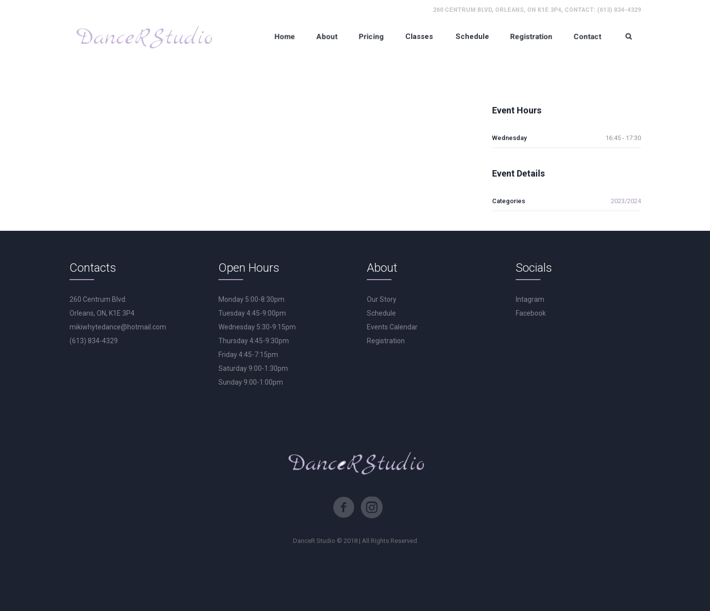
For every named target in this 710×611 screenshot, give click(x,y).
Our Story (381, 299)
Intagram (530, 299)
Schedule (381, 313)
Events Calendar (392, 327)
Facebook (531, 313)
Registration (386, 341)
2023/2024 (626, 201)
